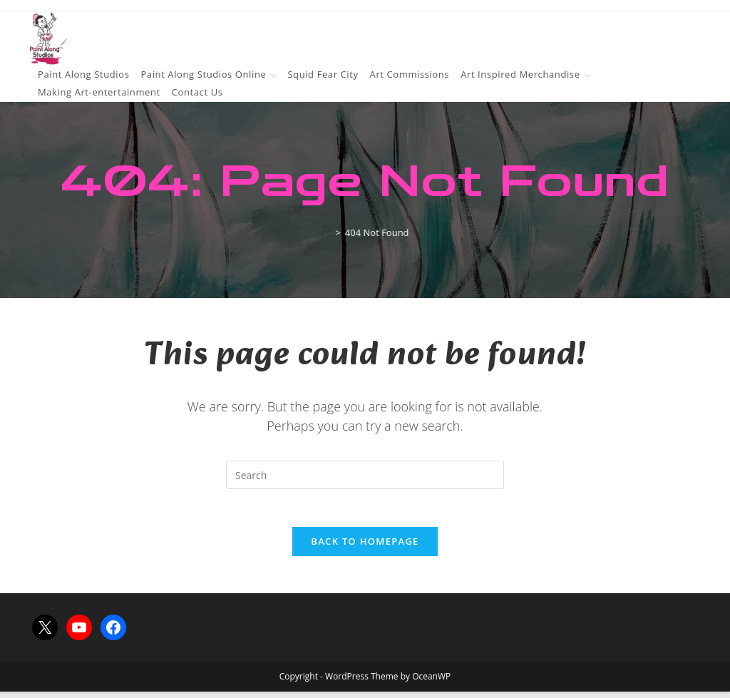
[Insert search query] (365, 475)
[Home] (326, 232)
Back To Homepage (364, 547)
